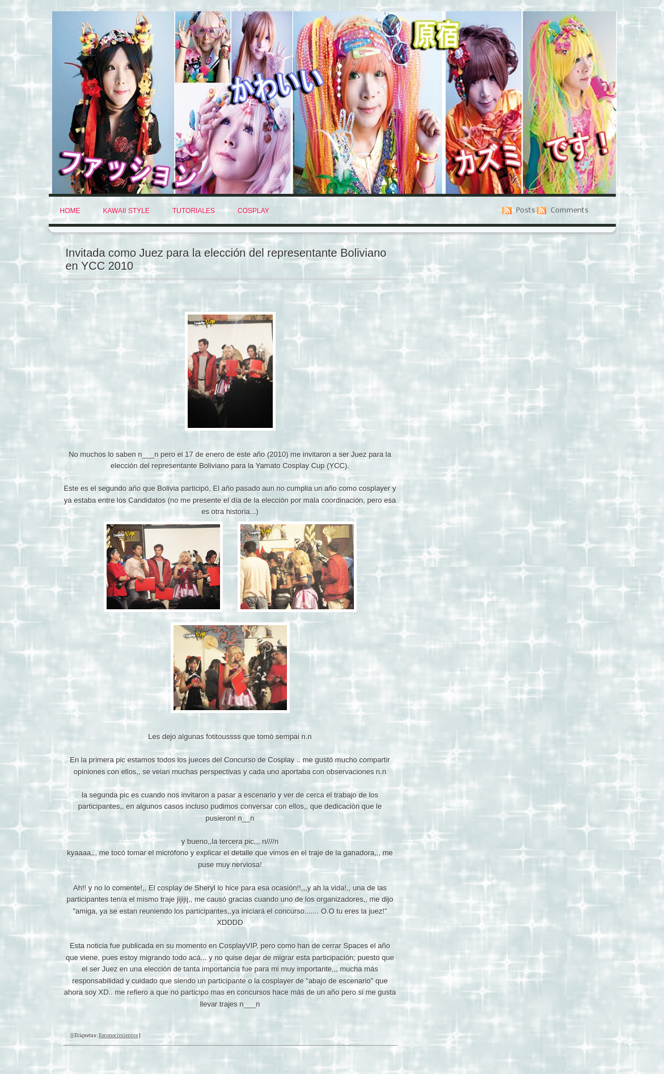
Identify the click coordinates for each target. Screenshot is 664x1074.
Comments (570, 210)
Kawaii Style (126, 211)
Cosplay (253, 211)
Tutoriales (193, 211)
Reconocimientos (118, 1034)
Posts (525, 210)
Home (70, 211)
